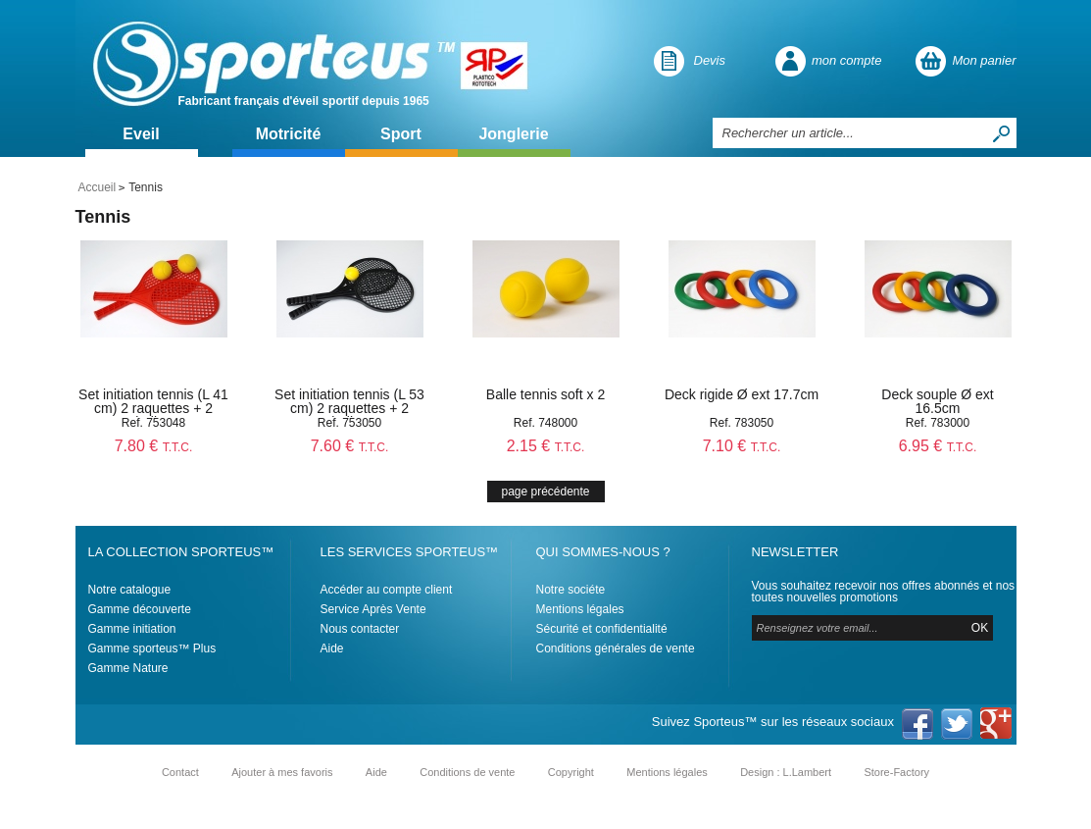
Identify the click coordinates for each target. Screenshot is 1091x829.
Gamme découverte (139, 609)
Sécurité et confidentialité (602, 629)
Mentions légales (580, 609)
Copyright (571, 772)
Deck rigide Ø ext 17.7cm (741, 394)
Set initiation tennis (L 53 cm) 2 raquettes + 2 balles (349, 408)
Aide (332, 648)
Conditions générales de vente (615, 648)
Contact (180, 772)
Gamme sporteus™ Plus (152, 648)
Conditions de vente (467, 772)
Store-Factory (896, 772)
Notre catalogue (130, 589)
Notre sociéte (571, 589)
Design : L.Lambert (785, 772)
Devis (710, 60)
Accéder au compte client (387, 589)
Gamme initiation (132, 629)
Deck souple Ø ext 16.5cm (937, 401)
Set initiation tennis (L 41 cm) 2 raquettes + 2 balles (153, 408)
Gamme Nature (128, 668)
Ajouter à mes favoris (281, 772)
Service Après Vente (373, 609)
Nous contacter (360, 629)
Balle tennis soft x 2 (545, 394)
